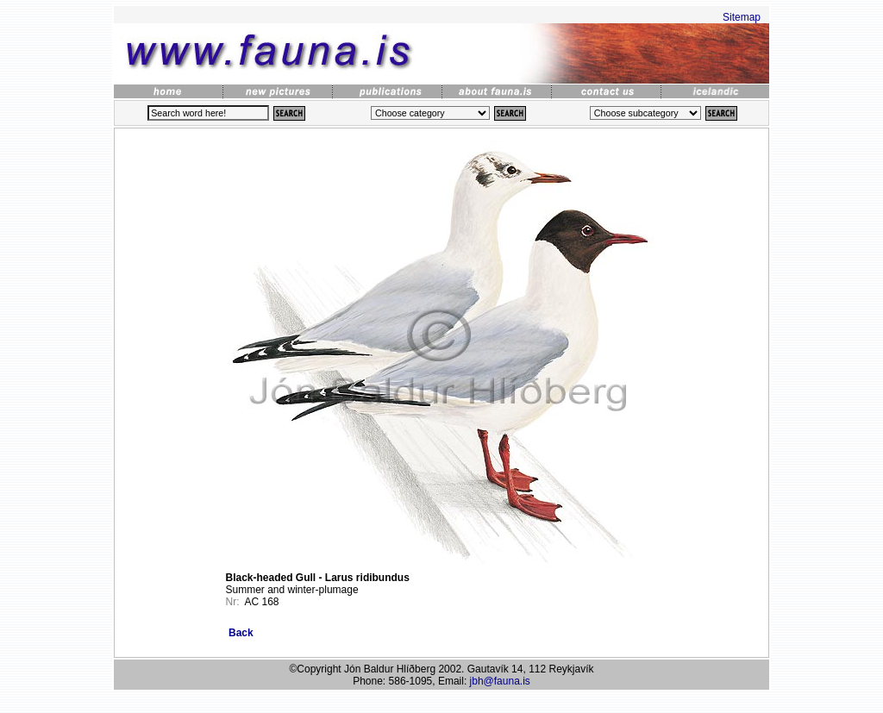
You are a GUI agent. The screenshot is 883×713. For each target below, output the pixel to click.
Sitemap (742, 17)
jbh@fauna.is (500, 681)
